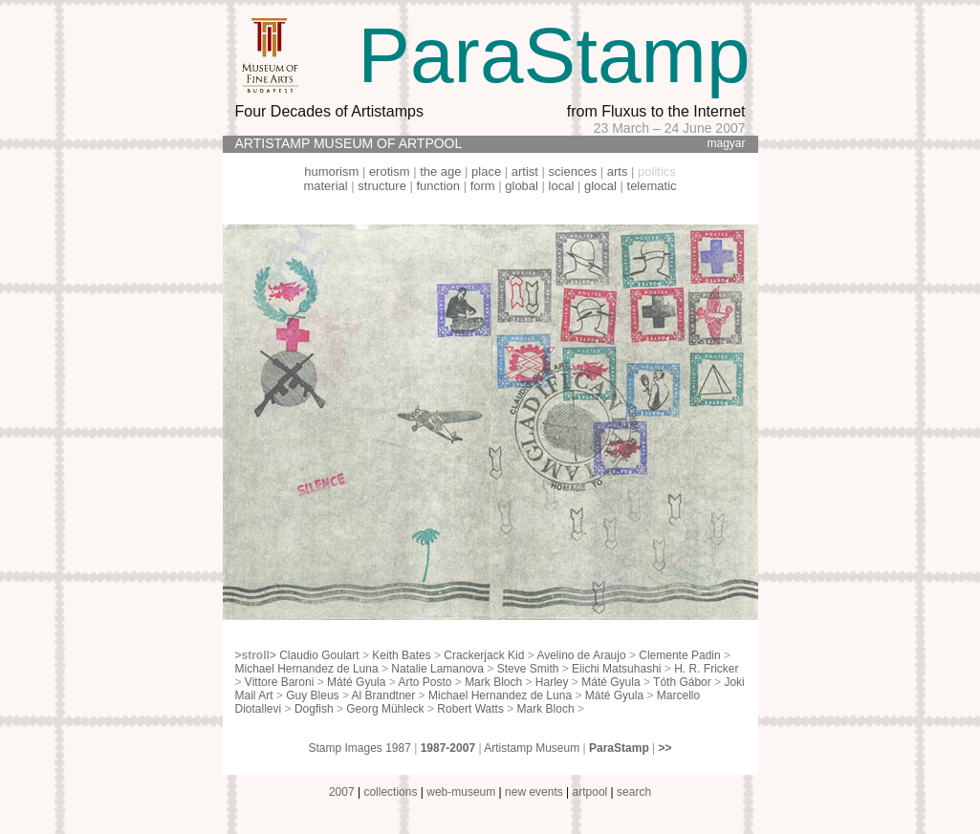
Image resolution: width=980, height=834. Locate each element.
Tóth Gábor (682, 682)
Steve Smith (528, 668)
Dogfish (314, 709)
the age (440, 171)
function (439, 186)
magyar (726, 143)
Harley (552, 682)
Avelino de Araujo (580, 655)
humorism (331, 171)
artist (525, 171)
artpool (590, 792)
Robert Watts (470, 709)
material (325, 186)
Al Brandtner (384, 695)
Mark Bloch (493, 682)
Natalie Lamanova (437, 668)
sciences (573, 171)
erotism (389, 171)
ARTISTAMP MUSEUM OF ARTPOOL (349, 143)
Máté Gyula (356, 682)
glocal (600, 186)
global (521, 186)
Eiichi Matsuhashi (616, 668)
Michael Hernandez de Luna (307, 668)
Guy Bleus (312, 695)
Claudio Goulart (319, 655)
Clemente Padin (679, 655)
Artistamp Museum (531, 748)
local (562, 186)
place (486, 171)
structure (382, 186)
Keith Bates (401, 655)
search (634, 792)
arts (617, 171)
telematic (652, 186)
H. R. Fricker (706, 668)
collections (390, 792)
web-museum (460, 792)
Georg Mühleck (385, 709)
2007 (342, 792)
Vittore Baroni (280, 682)
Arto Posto (424, 682)
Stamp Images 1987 (359, 748)
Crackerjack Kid (484, 655)
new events (534, 792)
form (482, 186)
